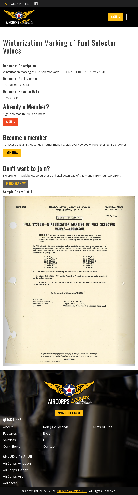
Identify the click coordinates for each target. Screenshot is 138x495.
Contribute (11, 446)
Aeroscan (10, 483)
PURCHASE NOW (16, 183)
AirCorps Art (13, 476)
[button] (13, 281)
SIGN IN (115, 17)
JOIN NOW (12, 152)
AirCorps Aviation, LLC (72, 491)
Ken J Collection (55, 427)
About (8, 427)
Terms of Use (101, 427)
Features (10, 433)
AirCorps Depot (15, 470)
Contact (49, 446)
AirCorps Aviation (17, 463)
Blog (47, 433)
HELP (47, 440)
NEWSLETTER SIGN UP (69, 413)
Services (9, 440)
